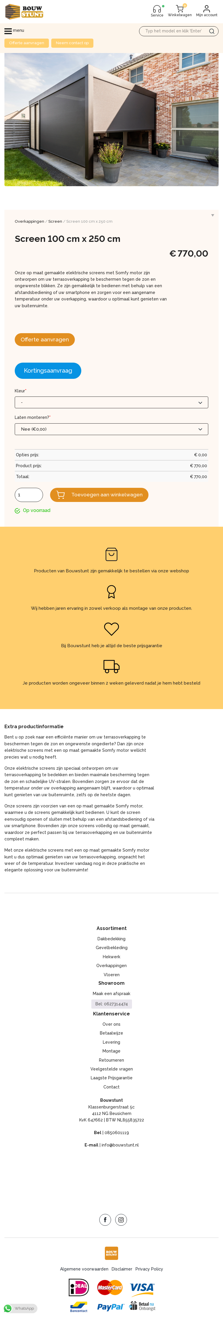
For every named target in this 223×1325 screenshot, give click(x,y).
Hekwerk (111, 957)
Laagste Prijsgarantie (112, 1078)
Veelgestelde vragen (111, 1069)
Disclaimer (122, 1269)
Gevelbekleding (112, 948)
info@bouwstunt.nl (120, 1145)
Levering (111, 1042)
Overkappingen (29, 221)
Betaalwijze (111, 1033)
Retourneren (111, 1060)
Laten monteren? (33, 418)
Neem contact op (72, 43)
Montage (111, 1051)
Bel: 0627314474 (111, 1004)
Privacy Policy (149, 1269)
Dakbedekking (111, 939)
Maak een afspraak (111, 994)
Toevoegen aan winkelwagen (108, 495)
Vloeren (112, 975)
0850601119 (117, 1133)
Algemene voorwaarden (84, 1269)
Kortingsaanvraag (48, 370)
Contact (111, 1087)
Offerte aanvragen (26, 43)
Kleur (21, 391)
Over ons (111, 1024)
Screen (55, 221)
